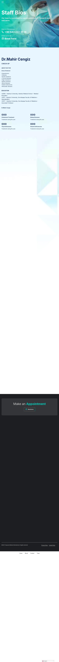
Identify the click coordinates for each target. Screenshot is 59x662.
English (44, 661)
